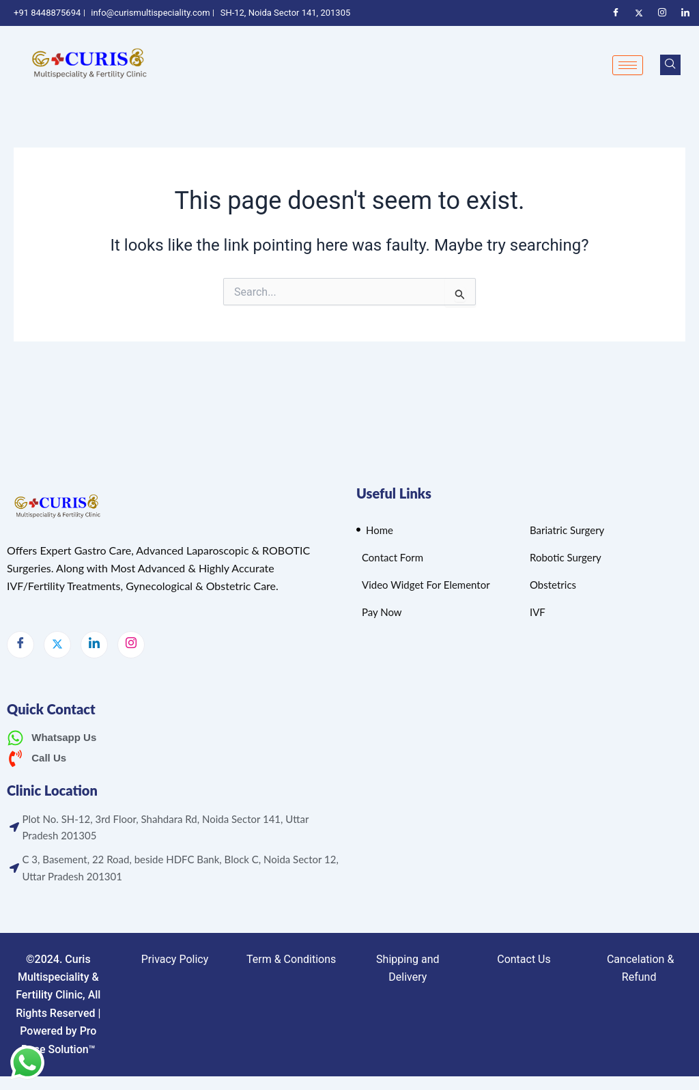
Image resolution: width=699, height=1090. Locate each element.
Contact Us (524, 959)
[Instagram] (662, 13)
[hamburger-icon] (627, 65)
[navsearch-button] (670, 65)
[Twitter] (639, 13)
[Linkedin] (685, 13)
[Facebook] (615, 13)
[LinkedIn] (94, 644)
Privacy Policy (175, 959)
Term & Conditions (291, 959)
